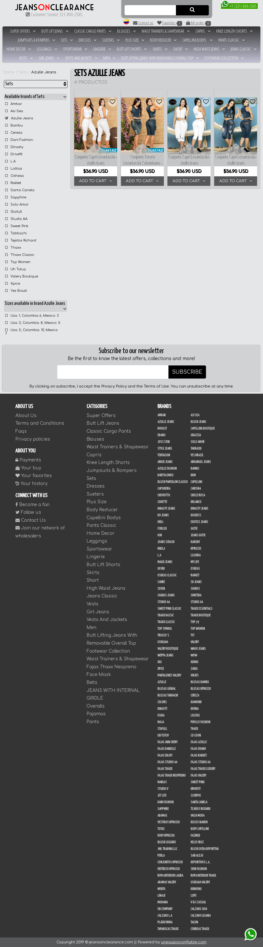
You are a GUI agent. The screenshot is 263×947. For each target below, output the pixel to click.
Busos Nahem (199, 822)
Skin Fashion (199, 869)
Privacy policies (32, 439)
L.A (10, 161)
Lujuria (196, 555)
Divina (195, 709)
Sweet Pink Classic (169, 609)
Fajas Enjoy (164, 755)
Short (180, 49)
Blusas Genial (166, 689)
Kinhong (196, 889)
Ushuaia (162, 642)
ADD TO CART (95, 181)
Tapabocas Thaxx (168, 929)
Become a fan (32, 504)
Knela (161, 548)
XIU (159, 662)
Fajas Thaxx (164, 769)
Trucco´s (163, 635)
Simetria (196, 595)
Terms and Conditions (39, 423)
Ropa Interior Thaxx (203, 875)
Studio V (162, 789)
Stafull (13, 212)
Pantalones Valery (169, 675)
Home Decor (18, 49)
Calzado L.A (164, 915)
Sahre (161, 582)
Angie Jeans (165, 462)
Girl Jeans (49, 58)
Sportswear (75, 49)
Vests (26, 58)
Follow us (28, 512)
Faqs (21, 431)
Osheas (14, 176)
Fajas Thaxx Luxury (203, 769)
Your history (31, 483)
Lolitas (13, 168)
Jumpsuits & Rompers (36, 40)
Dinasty (14, 147)
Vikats (195, 675)
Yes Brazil (16, 291)
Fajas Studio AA (200, 762)
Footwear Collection (224, 58)
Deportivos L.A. (200, 862)
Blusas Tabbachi (167, 695)
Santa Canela (19, 190)
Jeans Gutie (198, 535)
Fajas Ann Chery (167, 742)
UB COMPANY (164, 909)
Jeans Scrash (165, 542)
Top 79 (195, 622)
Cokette (162, 502)
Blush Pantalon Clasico (172, 482)
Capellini (196, 482)
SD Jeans (196, 582)
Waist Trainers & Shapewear (166, 31)
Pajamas (96, 713)
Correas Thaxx (200, 929)
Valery (195, 642)
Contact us (143, 23)
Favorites (169, 23)
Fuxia (160, 715)
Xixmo (194, 662)
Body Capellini (200, 829)
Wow (194, 655)
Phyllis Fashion (200, 722)
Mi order (198, 23)
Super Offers (23, 31)
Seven (161, 589)
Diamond (196, 702)
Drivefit (14, 154)
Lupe (193, 895)
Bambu (14, 125)
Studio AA (16, 219)
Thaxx (13, 247)
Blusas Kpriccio (201, 689)
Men (109, 58)
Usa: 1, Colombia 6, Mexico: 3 (32, 315)
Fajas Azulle (199, 742)
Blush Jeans (198, 422)
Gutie (194, 528)
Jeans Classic (244, 49)
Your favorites (33, 475)
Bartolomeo (165, 475)
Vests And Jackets (81, 58)
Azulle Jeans (43, 72)
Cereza (13, 132)
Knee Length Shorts (234, 31)
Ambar (13, 104)
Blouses (126, 31)
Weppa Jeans (165, 655)
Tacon (194, 922)
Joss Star (163, 442)
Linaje (161, 895)
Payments (28, 460)
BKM (193, 475)
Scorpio (196, 795)
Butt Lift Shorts (132, 49)
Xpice (12, 283)
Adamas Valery (166, 882)
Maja (160, 722)
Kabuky (195, 542)
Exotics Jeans (199, 522)
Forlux (162, 528)
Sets (67, 40)
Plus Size (134, 40)
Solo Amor (17, 204)
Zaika (194, 669)
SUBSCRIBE (187, 372)
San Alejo (197, 855)
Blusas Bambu (200, 682)
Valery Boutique (21, 276)
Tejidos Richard (20, 240)
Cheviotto (163, 495)
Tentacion (163, 455)
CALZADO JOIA (199, 909)
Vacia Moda (197, 815)
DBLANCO (196, 502)
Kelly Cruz (197, 842)
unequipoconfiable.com (183, 942)
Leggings (47, 49)
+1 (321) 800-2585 (239, 6)
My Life (195, 562)
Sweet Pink (16, 226)
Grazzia (196, 435)
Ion (159, 535)
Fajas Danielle (166, 749)
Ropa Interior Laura (170, 875)
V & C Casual (198, 902)
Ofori (161, 569)
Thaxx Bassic (165, 615)
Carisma (196, 488)
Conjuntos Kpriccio (170, 862)
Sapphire (15, 197)
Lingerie (102, 49)
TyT (192, 635)
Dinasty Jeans (166, 508)
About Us (25, 415)
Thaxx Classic (19, 255)
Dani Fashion (19, 140)
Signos (195, 589)
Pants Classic (231, 40)
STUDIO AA (197, 602)
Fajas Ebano (198, 749)
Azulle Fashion (167, 468)
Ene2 (160, 522)
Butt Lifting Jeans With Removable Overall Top (160, 58)
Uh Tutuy (15, 269)
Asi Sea (14, 111)
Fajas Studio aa (167, 762)
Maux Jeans (164, 562)
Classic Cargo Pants (92, 31)
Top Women (18, 262)
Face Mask (99, 674)
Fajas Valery (198, 775)
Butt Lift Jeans (55, 31)
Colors (162, 702)
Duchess (196, 515)
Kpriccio (196, 548)
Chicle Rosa (198, 495)
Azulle (161, 682)
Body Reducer (163, 40)
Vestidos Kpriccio (168, 822)
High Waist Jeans (209, 49)
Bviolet (162, 428)
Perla (161, 855)
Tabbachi (16, 233)
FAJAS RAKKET (199, 755)
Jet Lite (161, 795)
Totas (161, 829)
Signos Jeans (166, 595)
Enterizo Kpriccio (168, 869)
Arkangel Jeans (201, 462)
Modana (162, 902)
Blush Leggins (166, 842)
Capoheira (163, 488)
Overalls (96, 706)
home (9, 72)
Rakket (13, 183)
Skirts (160, 49)
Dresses (88, 40)
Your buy (28, 468)
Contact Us (30, 520)
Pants (93, 721)
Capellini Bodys (197, 40)
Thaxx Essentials (201, 609)
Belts (92, 682)
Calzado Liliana (201, 915)
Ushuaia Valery (200, 882)
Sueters (111, 40)
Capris (203, 31)
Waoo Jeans (198, 649)
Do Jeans (163, 515)
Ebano (161, 435)
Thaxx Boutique (201, 615)
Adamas (162, 815)
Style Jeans (164, 448)
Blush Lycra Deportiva (205, 849)
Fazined (195, 835)
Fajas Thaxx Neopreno (171, 775)
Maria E (162, 782)
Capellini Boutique (203, 428)
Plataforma (164, 922)
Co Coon (196, 735)
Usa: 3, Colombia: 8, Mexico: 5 (32, 323)
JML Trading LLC (167, 849)
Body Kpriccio (166, 835)
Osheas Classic (166, 575)
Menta (161, 889)
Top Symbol (164, 629)
